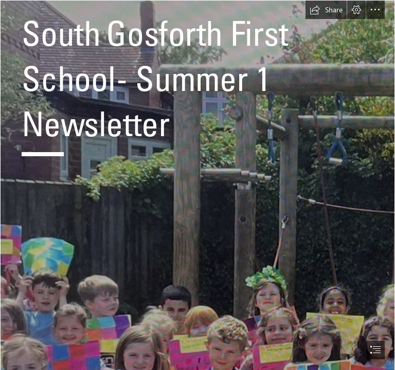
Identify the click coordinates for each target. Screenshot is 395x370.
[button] (326, 10)
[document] (197, 185)
